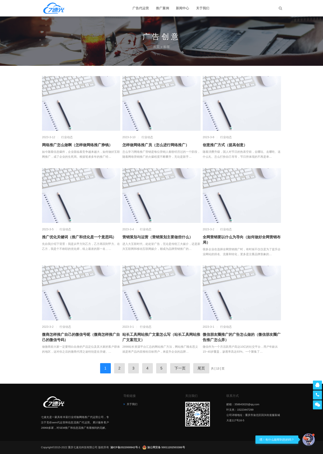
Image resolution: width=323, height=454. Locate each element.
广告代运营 (140, 8)
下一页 (180, 368)
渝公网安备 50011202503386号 (166, 447)
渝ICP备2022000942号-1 (125, 447)
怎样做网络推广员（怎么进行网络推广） (155, 145)
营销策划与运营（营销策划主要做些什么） (157, 237)
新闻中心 (182, 8)
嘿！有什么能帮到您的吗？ (277, 439)
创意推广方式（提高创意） (225, 145)
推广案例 (162, 8)
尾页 (201, 368)
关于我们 (202, 8)
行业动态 (67, 137)
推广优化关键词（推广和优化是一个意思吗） (79, 237)
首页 (156, 47)
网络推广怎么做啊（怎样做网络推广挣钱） (77, 145)
